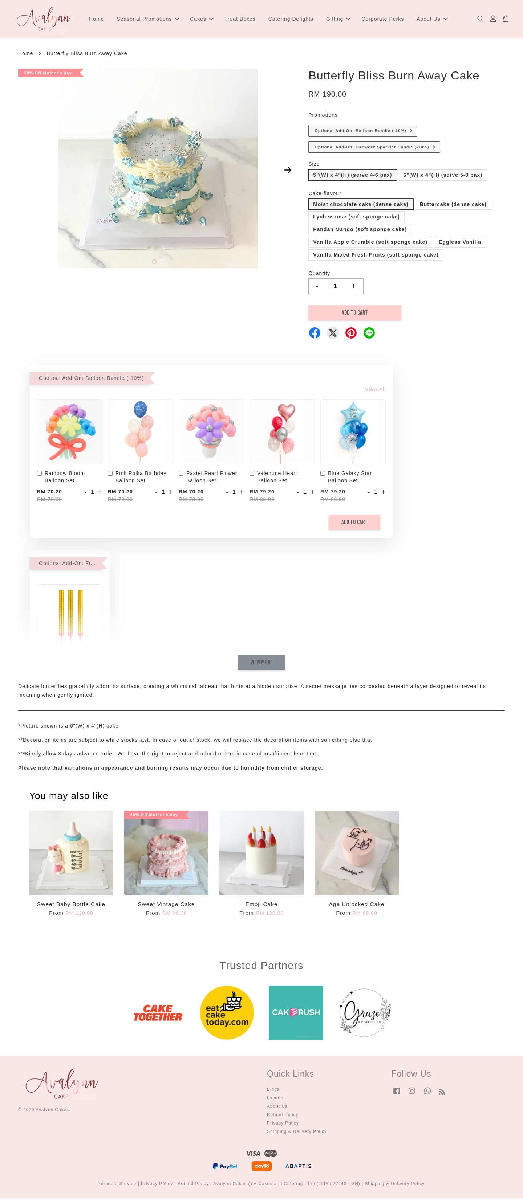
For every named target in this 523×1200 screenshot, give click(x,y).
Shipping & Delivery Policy (297, 1133)
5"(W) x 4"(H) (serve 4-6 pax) (352, 176)
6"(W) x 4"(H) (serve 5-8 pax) (443, 176)
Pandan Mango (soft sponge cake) (360, 231)
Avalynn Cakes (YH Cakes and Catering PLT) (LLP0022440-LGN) (286, 1185)
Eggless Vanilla (460, 243)
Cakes (202, 19)
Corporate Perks (382, 19)
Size (314, 166)
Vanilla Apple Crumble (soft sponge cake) (370, 243)
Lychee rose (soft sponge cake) (356, 218)
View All (375, 391)
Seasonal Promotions (148, 19)
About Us (432, 19)
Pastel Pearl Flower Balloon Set (208, 478)
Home (96, 19)
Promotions (323, 117)
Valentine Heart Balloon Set (273, 478)
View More (261, 664)
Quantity (319, 275)
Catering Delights (290, 19)
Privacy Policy (283, 1124)
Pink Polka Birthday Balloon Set (137, 478)
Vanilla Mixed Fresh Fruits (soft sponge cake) (375, 256)
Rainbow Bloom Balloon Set (61, 478)
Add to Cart (354, 523)
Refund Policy (282, 1116)
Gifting (338, 19)
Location (276, 1099)
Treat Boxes (240, 19)
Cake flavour (324, 195)
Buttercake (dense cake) (453, 206)
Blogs (273, 1091)
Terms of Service (117, 1185)
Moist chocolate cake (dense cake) (361, 206)
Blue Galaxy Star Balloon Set (346, 478)
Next (288, 172)
